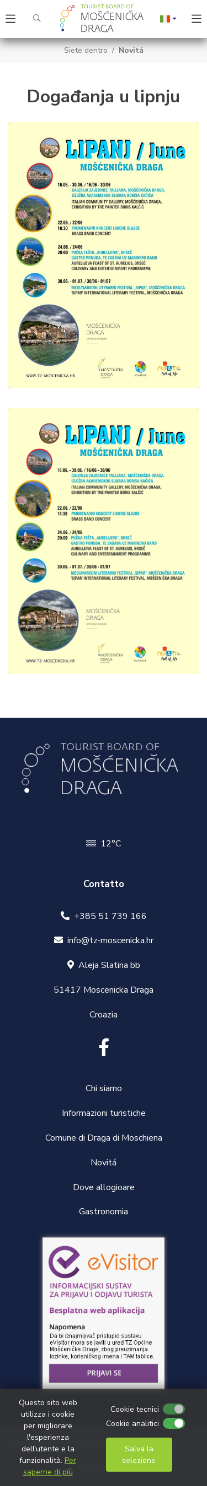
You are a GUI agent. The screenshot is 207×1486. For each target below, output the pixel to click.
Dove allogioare (104, 1187)
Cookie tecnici (134, 1409)
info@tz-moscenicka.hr (110, 940)
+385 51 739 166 (110, 916)
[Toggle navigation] (10, 19)
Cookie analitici (132, 1423)
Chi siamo (104, 1088)
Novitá (131, 50)
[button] (168, 19)
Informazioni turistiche (104, 1113)
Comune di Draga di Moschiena (103, 1138)
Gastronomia (103, 1212)
